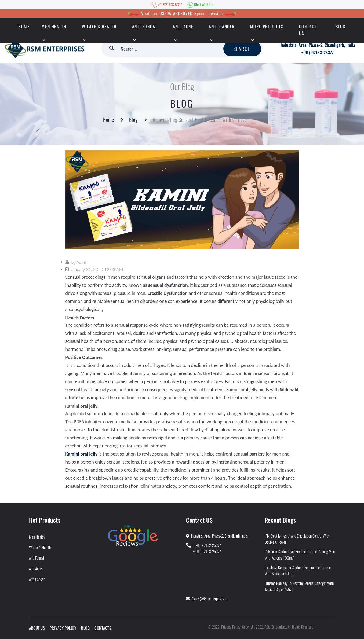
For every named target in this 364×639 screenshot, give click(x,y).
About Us (37, 628)
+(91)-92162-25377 (207, 545)
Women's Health (99, 26)
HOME (24, 26)
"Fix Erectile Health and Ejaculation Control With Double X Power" (297, 539)
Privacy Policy (63, 628)
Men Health (54, 26)
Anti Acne (183, 26)
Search (242, 48)
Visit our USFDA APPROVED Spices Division (182, 13)
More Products (267, 26)
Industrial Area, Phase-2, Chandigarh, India (318, 45)
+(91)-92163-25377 (317, 52)
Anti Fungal (145, 26)
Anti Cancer (222, 26)
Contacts (102, 628)
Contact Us (308, 29)
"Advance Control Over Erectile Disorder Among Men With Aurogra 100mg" (300, 554)
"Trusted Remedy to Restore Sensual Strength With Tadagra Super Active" (299, 586)
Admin (82, 262)
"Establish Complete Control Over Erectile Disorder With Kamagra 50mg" (298, 570)
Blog (341, 26)
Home (108, 119)
